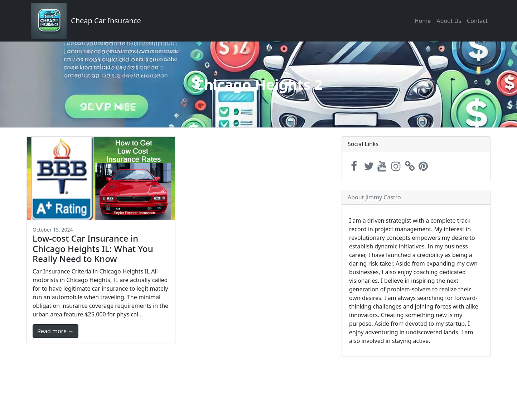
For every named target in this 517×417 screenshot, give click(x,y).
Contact (477, 21)
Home (423, 21)
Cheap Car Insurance (106, 20)
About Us (448, 21)
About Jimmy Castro (374, 197)
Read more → (55, 331)
